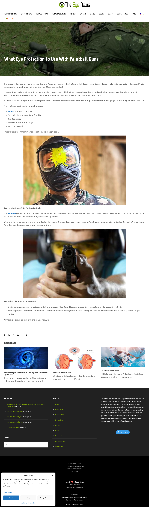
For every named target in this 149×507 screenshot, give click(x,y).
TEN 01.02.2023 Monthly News (110, 371)
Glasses (57, 430)
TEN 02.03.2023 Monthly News (61, 373)
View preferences (45, 498)
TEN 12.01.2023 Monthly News (15, 422)
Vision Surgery (59, 446)
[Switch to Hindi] (12, 19)
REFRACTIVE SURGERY (59, 14)
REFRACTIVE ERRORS (10, 14)
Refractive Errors (59, 436)
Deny (28, 498)
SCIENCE (101, 14)
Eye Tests (58, 425)
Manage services (8, 492)
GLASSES (92, 14)
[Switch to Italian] (7, 19)
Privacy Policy (31, 503)
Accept (11, 498)
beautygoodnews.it (67, 497)
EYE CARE (83, 14)
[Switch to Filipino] (140, 14)
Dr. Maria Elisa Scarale (13, 427)
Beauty (57, 404)
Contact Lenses (59, 409)
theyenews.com (78, 500)
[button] (52, 475)
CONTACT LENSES (122, 14)
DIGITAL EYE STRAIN (41, 14)
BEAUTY (110, 14)
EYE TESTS (73, 14)
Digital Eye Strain (59, 415)
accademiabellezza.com (80, 497)
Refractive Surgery (60, 441)
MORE (134, 14)
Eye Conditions (59, 420)
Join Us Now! (122, 432)
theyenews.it (69, 500)
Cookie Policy (24, 503)
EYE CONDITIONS (26, 14)
